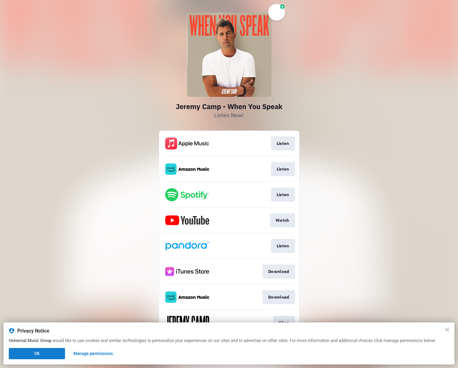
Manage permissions (93, 353)
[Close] (447, 329)
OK (37, 353)
